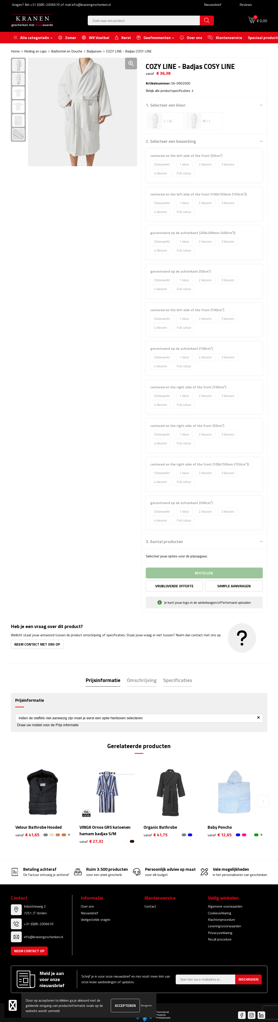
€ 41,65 (27, 835)
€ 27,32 (91, 841)
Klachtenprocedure (221, 919)
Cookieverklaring (219, 913)
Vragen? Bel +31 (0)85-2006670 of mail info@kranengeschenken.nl (61, 4)
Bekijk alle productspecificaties (169, 90)
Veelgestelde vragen (95, 919)
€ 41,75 (155, 835)
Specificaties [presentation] (177, 680)
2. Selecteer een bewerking (171, 141)
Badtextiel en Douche (66, 51)
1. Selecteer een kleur (166, 105)
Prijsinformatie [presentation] (103, 680)
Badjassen (94, 51)
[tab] (103, 680)
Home (15, 51)
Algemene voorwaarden (225, 906)
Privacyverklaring (220, 932)
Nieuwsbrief (213, 4)
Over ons (87, 906)
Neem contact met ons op (37, 644)
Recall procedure (220, 939)
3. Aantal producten (164, 541)
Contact (150, 906)
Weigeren (146, 1005)
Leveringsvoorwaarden (224, 926)
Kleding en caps (35, 51)
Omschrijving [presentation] (142, 680)
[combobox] (144, 20)
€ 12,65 (220, 835)
